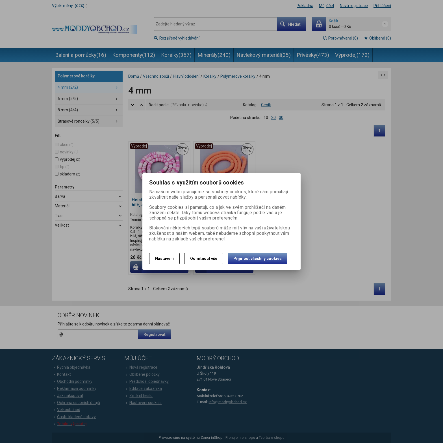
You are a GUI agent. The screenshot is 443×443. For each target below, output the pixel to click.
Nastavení (164, 258)
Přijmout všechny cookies (257, 258)
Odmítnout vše (203, 258)
